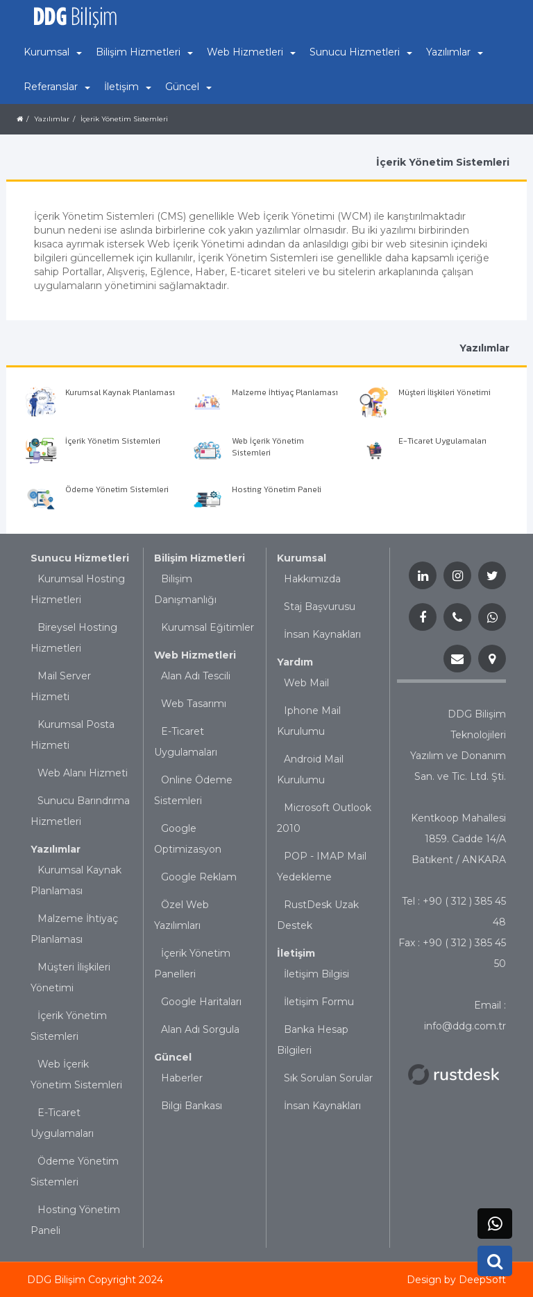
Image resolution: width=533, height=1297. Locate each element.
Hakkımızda (312, 579)
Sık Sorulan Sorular (328, 1078)
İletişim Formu (319, 1001)
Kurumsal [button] (53, 52)
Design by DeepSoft (456, 1279)
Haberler (182, 1078)
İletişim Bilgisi (316, 974)
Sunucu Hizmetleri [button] (361, 52)
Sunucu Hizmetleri (80, 558)
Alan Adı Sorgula (200, 1029)
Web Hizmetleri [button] (251, 52)
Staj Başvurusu (319, 606)
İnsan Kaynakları (322, 634)
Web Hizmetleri (195, 655)
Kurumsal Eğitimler (207, 627)
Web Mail (306, 683)
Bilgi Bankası (191, 1105)
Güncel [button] (188, 86)
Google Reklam (199, 877)
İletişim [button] (127, 86)
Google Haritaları (201, 1001)
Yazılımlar (51, 118)
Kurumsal (301, 558)
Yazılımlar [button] (454, 52)
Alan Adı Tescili (195, 676)
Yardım (295, 662)
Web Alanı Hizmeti (82, 773)
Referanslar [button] (57, 86)
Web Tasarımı (193, 703)
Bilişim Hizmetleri (199, 558)
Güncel (173, 1057)
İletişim (296, 953)
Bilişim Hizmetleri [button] (144, 52)
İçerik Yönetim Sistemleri (124, 118)
